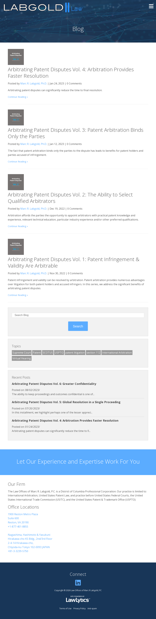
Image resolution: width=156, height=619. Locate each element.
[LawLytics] (78, 599)
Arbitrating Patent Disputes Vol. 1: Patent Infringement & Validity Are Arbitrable (73, 262)
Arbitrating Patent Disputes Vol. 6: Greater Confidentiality (54, 384)
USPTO (59, 352)
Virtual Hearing (21, 358)
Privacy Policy (79, 608)
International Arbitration (117, 352)
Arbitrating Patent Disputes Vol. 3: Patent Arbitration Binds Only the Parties (75, 133)
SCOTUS (48, 352)
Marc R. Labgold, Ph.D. (33, 83)
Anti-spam (92, 608)
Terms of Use (65, 608)
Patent (37, 352)
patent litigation (75, 352)
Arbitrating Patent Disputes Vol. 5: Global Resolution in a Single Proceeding (66, 402)
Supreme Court (21, 352)
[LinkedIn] (78, 582)
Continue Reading (17, 96)
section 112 (93, 352)
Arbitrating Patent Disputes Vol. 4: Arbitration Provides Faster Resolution (71, 72)
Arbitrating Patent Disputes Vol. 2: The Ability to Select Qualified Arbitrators (70, 197)
